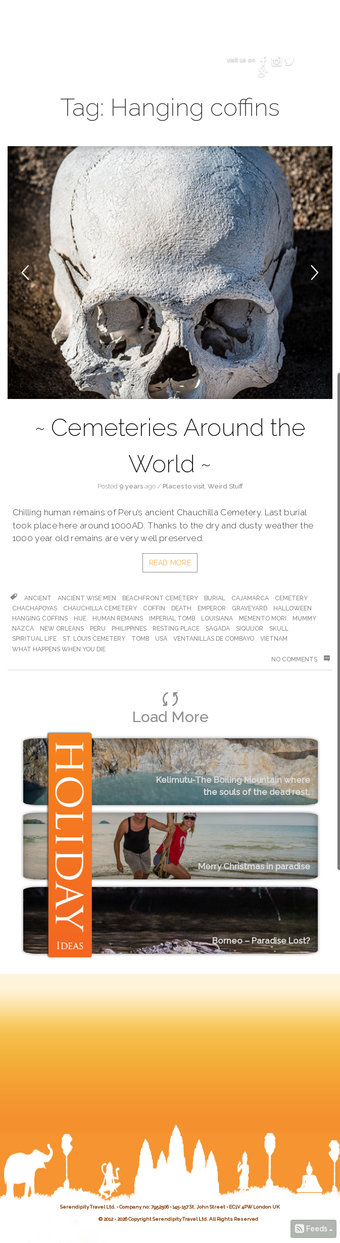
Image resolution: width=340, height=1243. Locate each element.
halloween (292, 608)
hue (80, 618)
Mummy (304, 618)
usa (161, 638)
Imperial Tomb (172, 618)
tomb (140, 638)
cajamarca (250, 598)
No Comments (300, 659)
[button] (40, 272)
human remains (117, 618)
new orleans (62, 628)
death (181, 608)
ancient (38, 598)
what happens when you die (59, 649)
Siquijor (249, 628)
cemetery (291, 598)
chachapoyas (34, 608)
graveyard (249, 608)
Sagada (218, 628)
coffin (154, 608)
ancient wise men (87, 598)
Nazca (23, 628)
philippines (129, 628)
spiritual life (34, 638)
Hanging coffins (40, 618)
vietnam (273, 638)
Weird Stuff (225, 486)
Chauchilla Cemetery (100, 608)
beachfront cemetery (160, 598)
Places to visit (184, 486)
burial (214, 598)
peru (98, 628)
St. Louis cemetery (94, 638)
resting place (176, 628)
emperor (212, 608)
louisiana (217, 618)
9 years (131, 486)
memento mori (262, 618)
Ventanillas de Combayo (213, 638)
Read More (170, 563)
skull (278, 628)
